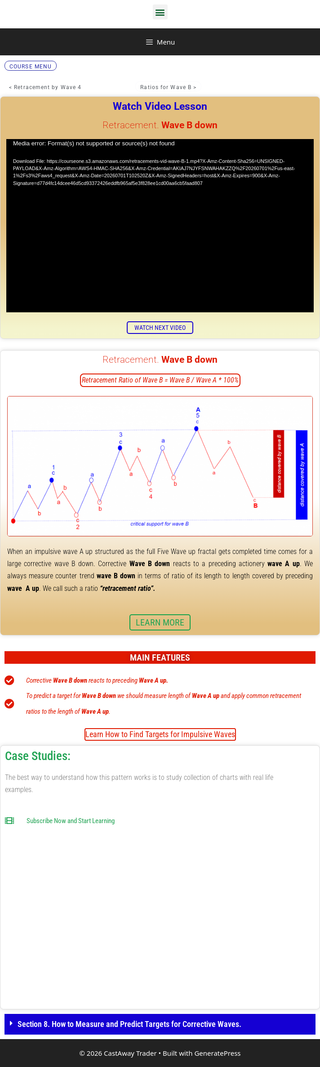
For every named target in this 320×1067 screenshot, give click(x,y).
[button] (160, 12)
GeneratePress (217, 1053)
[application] (160, 225)
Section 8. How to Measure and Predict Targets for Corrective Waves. (129, 1024)
